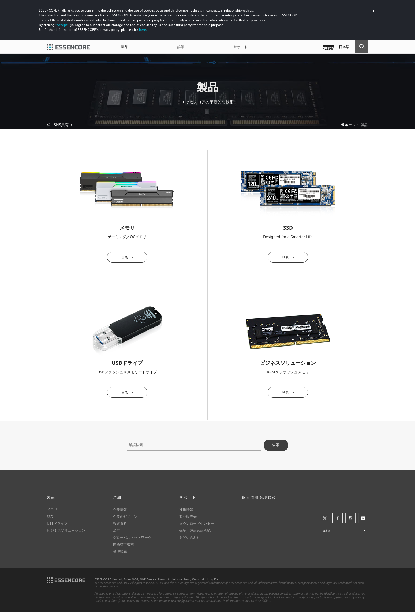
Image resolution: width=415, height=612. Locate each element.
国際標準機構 (123, 544)
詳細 (180, 46)
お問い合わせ (189, 537)
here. (143, 29)
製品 (124, 46)
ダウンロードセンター (196, 523)
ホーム (350, 124)
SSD (50, 516)
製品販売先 (188, 516)
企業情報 (120, 509)
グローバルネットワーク (132, 537)
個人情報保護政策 (259, 497)
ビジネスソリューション (66, 530)
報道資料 (120, 523)
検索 (276, 445)
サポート (241, 46)
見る (124, 257)
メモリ (52, 509)
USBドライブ (57, 523)
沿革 (116, 530)
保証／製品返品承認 (195, 530)
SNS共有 (63, 125)
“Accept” (62, 24)
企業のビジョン (125, 516)
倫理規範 (120, 551)
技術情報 (186, 509)
